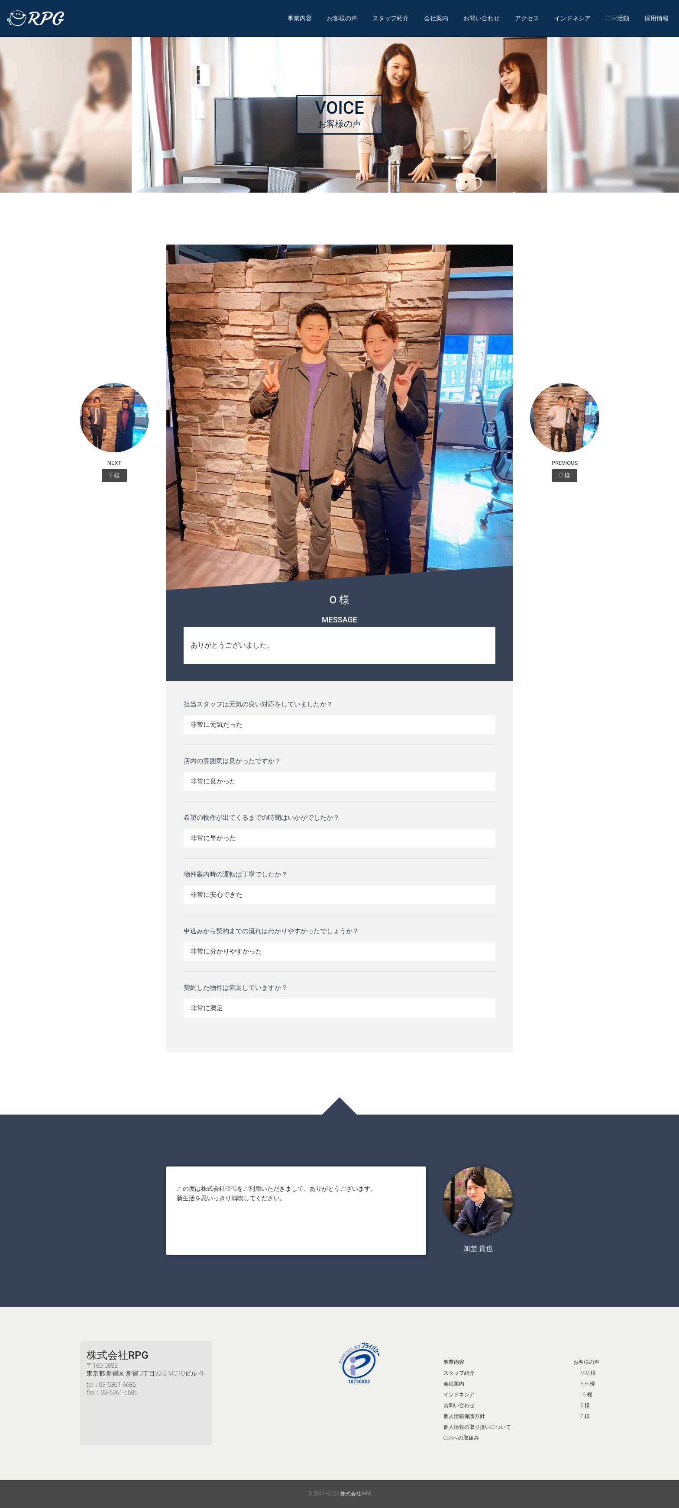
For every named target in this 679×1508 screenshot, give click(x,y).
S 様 (585, 1405)
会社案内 (436, 18)
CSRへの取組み (461, 1438)
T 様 (585, 1416)
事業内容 (300, 18)
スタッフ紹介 (390, 18)
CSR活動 (617, 18)
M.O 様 (588, 1373)
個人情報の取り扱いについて (477, 1427)
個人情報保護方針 (464, 1416)
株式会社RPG (118, 1355)
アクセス (527, 18)
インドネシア (572, 18)
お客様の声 (342, 18)
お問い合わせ (481, 18)
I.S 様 (586, 1395)
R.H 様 (587, 1384)
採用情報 (656, 18)
